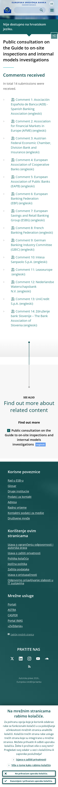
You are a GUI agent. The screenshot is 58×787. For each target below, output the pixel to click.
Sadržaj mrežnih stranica (22, 634)
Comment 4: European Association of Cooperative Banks (30, 164)
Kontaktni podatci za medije (26, 513)
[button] (51, 3)
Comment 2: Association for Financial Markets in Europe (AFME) (31, 126)
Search (41, 10)
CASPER (13, 615)
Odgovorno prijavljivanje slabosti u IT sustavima (30, 581)
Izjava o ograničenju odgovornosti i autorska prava (30, 546)
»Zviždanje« (15, 626)
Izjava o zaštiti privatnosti (24, 553)
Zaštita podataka (18, 569)
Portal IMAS (15, 620)
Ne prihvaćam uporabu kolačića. (31, 773)
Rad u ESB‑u (16, 480)
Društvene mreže (19, 518)
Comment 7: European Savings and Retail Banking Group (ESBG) (30, 215)
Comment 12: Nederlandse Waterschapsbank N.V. (32, 286)
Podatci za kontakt (19, 497)
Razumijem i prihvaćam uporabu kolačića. (31, 781)
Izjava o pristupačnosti (22, 575)
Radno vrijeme (17, 507)
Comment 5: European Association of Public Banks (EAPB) (30, 181)
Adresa (12, 502)
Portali (12, 604)
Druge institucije (18, 491)
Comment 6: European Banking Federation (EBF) (29, 198)
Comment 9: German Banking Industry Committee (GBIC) (31, 245)
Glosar (12, 486)
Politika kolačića (18, 558)
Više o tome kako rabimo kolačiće (31, 765)
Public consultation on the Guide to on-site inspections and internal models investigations (29, 437)
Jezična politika (17, 564)
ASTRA (12, 610)
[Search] (27, 10)
